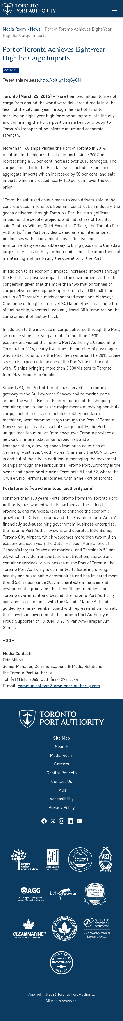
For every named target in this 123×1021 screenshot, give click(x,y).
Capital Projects (61, 772)
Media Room (61, 754)
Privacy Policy (61, 806)
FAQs (61, 789)
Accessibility (62, 798)
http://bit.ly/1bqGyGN (60, 79)
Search (61, 746)
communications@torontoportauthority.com (59, 685)
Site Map (61, 737)
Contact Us (61, 780)
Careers (61, 763)
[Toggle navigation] (115, 9)
